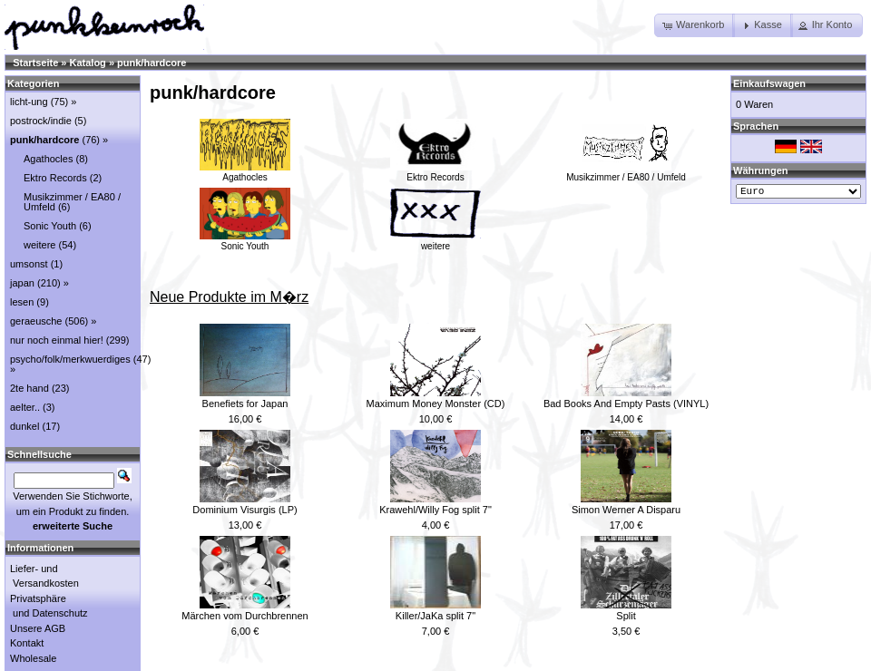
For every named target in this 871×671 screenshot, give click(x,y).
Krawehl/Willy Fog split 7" (435, 509)
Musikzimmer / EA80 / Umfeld (626, 172)
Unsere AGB (37, 628)
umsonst (29, 263)
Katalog (88, 62)
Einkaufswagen (769, 83)
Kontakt (27, 642)
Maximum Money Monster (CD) (436, 403)
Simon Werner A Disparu (626, 509)
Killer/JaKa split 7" (435, 615)
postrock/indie (41, 120)
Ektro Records (435, 172)
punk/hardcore (151, 62)
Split (625, 615)
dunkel (24, 426)
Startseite (35, 62)
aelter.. (25, 407)
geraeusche (36, 321)
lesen (22, 302)
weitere (435, 241)
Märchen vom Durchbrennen (244, 615)
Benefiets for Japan (245, 403)
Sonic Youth (245, 241)
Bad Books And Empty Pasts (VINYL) (626, 403)
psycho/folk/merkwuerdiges (70, 359)
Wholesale (33, 658)
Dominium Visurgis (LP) (244, 509)
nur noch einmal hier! (56, 340)
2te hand (29, 388)
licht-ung (29, 101)
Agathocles (245, 172)
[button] (694, 25)
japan (22, 282)
